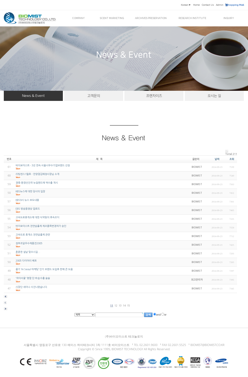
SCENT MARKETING (112, 18)
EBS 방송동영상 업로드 (28, 208)
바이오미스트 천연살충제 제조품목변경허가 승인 (41, 226)
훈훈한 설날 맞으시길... (28, 252)
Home (196, 5)
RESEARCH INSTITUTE (192, 18)
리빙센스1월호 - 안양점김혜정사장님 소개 (37, 174)
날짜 (217, 159)
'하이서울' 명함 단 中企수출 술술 (33, 278)
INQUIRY (229, 18)
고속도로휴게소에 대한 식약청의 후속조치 (37, 217)
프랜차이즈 (154, 96)
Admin (219, 5)
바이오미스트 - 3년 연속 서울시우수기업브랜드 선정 (43, 165)
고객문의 (93, 96)
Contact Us (208, 5)
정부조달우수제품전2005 (29, 243)
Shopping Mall (235, 5)
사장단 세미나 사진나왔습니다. (32, 287)
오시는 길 (214, 96)
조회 (231, 159)
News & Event (33, 96)
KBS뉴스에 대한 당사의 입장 (30, 191)
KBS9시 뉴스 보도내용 (27, 200)
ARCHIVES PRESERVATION (151, 18)
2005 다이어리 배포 (26, 260)
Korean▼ (186, 5)
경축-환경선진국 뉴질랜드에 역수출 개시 (37, 183)
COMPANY (78, 18)
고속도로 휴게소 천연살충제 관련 (33, 234)
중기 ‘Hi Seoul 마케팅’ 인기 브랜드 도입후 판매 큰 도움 (44, 269)
